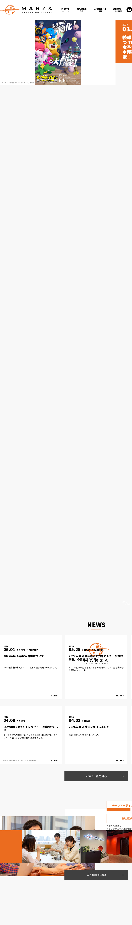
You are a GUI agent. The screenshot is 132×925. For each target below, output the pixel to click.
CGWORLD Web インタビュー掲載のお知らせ (30, 728)
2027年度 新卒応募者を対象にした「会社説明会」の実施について (96, 657)
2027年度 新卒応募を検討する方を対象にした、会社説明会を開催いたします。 (96, 668)
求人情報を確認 (96, 875)
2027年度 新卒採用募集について (23, 656)
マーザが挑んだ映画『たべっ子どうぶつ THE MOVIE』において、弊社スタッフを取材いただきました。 (30, 736)
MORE (54, 695)
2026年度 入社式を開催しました (89, 726)
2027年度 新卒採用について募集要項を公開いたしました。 (30, 667)
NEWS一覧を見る (96, 776)
